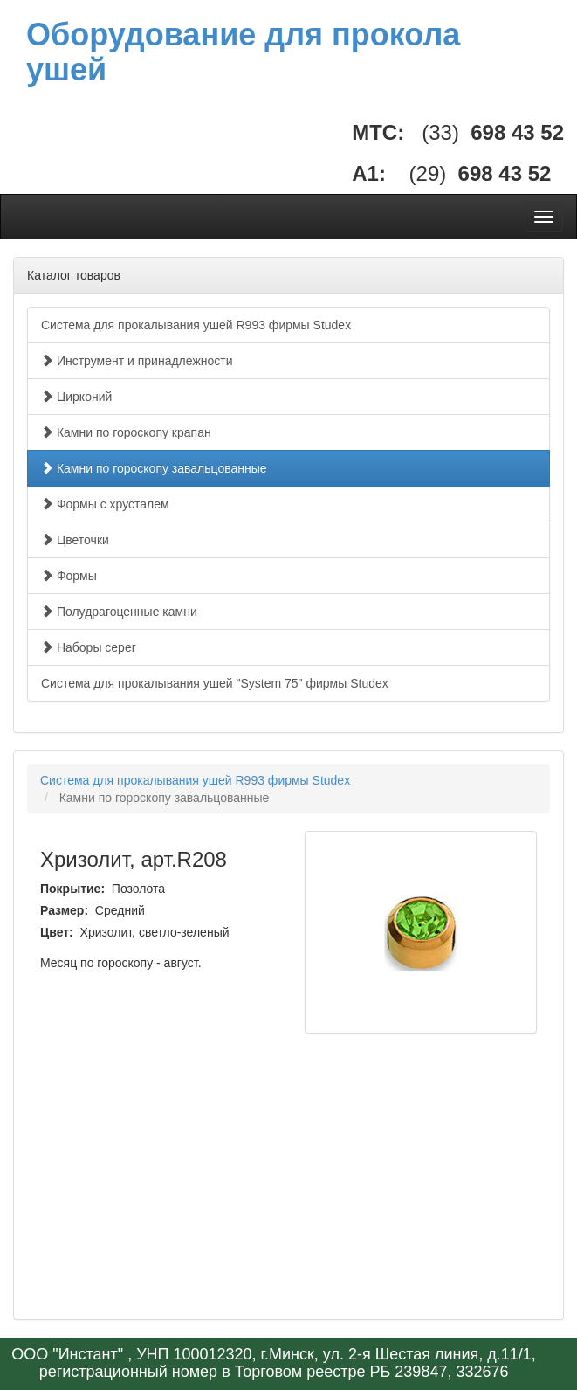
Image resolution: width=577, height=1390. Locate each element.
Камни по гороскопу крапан (126, 432)
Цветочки (75, 540)
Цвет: (58, 932)
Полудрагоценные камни (119, 612)
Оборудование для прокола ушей (243, 52)
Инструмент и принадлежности (137, 361)
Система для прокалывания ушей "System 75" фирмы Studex (214, 683)
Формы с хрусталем (105, 504)
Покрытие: (74, 889)
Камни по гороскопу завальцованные (154, 468)
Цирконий (76, 397)
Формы (69, 576)
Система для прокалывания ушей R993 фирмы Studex (196, 325)
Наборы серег (88, 647)
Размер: (66, 910)
